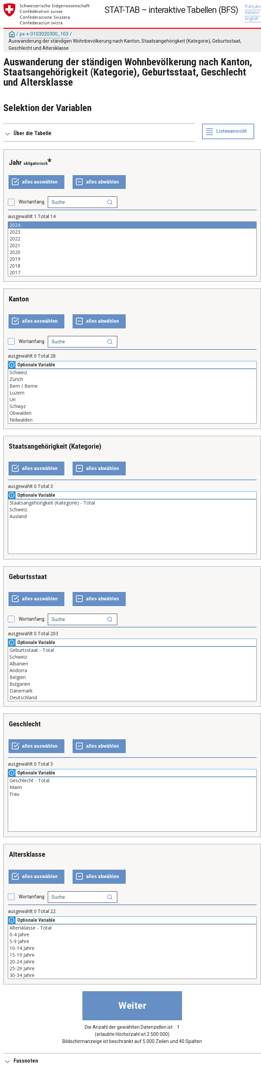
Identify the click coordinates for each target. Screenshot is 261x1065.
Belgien (132, 677)
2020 (132, 252)
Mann (132, 787)
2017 (132, 272)
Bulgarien (132, 684)
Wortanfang (31, 202)
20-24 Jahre (132, 961)
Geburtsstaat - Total (132, 650)
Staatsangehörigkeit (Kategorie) (55, 446)
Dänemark (132, 690)
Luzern (132, 392)
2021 (132, 245)
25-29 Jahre (132, 968)
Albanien (132, 663)
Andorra (132, 670)
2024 (132, 225)
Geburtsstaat (28, 577)
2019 (132, 259)
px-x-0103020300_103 (44, 34)
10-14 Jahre (132, 948)
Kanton (19, 299)
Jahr (15, 162)
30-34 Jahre (132, 975)
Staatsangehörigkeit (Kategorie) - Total (132, 502)
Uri (132, 399)
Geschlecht (25, 724)
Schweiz (132, 372)
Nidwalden (132, 420)
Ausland (132, 516)
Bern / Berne (132, 386)
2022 (132, 238)
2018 (132, 265)
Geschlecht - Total (132, 780)
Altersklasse (27, 854)
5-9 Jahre (132, 941)
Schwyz (132, 406)
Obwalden (132, 413)
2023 (132, 232)
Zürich (132, 379)
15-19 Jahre (132, 955)
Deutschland (132, 697)
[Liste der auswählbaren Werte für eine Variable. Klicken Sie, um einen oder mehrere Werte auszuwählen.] (132, 248)
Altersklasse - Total (132, 927)
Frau (132, 794)
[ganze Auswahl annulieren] (99, 182)
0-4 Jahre (132, 934)
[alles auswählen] (36, 182)
